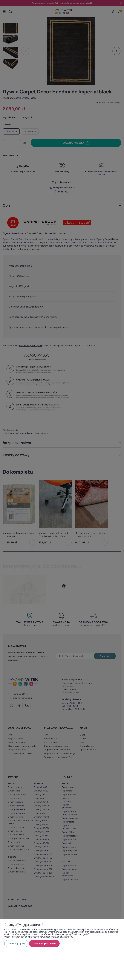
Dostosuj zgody (16, 943)
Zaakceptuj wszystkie (44, 943)
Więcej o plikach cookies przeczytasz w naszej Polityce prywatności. (38, 936)
